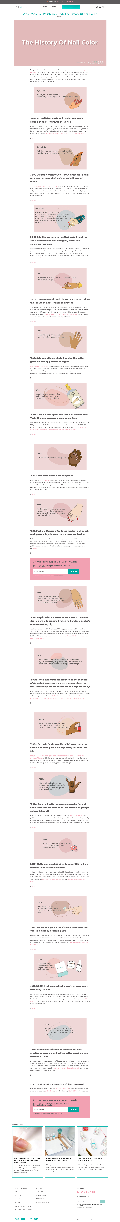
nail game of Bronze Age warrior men (45, 186)
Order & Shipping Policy (23, 1206)
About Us (18, 1195)
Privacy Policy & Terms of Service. (85, 1207)
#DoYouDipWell (73, 1091)
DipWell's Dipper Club (62, 1089)
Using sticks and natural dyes (39, 366)
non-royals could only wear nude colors (42, 258)
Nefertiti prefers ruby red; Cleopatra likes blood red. (61, 314)
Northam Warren (44, 480)
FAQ (16, 1191)
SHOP (45, 7)
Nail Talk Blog (41, 1199)
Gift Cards (39, 1191)
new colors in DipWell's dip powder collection (66, 1068)
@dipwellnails (49, 1091)
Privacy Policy (59, 575)
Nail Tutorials (41, 1195)
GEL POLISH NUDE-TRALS (65, 2)
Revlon (35, 548)
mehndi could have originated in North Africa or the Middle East (65, 133)
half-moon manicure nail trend (52, 879)
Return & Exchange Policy (23, 1210)
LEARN (54, 7)
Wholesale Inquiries (43, 1202)
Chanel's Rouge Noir (75, 815)
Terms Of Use (19, 1199)
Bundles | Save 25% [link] (71, 7)
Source (33, 138)
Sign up (73, 571)
